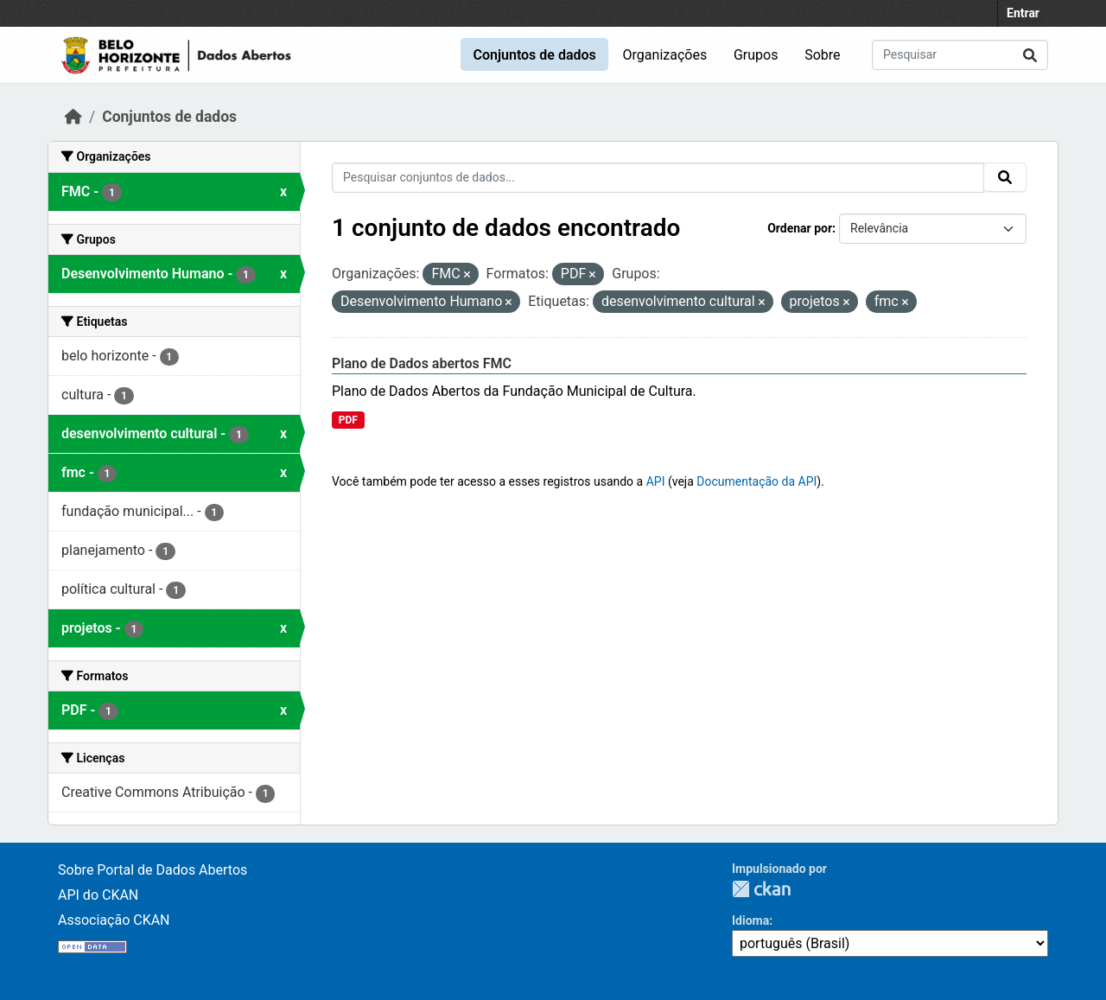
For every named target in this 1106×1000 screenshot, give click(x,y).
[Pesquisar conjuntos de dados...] (960, 55)
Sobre (822, 55)
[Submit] (1030, 55)
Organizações (665, 55)
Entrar (1023, 13)
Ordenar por (799, 228)
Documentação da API (756, 481)
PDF (348, 420)
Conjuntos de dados (534, 55)
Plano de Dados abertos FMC (422, 363)
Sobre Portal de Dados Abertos (152, 870)
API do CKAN (98, 895)
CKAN (761, 889)
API (655, 481)
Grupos (756, 55)
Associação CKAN (114, 920)
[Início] (73, 116)
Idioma (750, 920)
